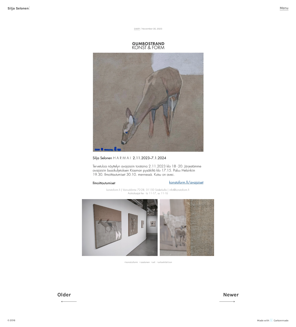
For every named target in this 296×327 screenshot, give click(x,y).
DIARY (137, 28)
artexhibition (165, 262)
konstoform (132, 262)
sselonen (145, 262)
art (153, 262)
